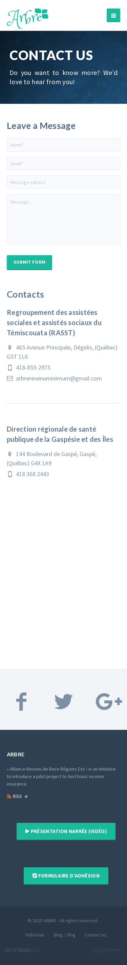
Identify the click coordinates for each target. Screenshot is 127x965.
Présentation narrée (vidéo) (66, 831)
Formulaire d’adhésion (66, 875)
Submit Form (29, 262)
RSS (14, 796)
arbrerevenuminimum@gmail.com (54, 382)
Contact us (96, 935)
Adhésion (34, 935)
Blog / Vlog (65, 935)
